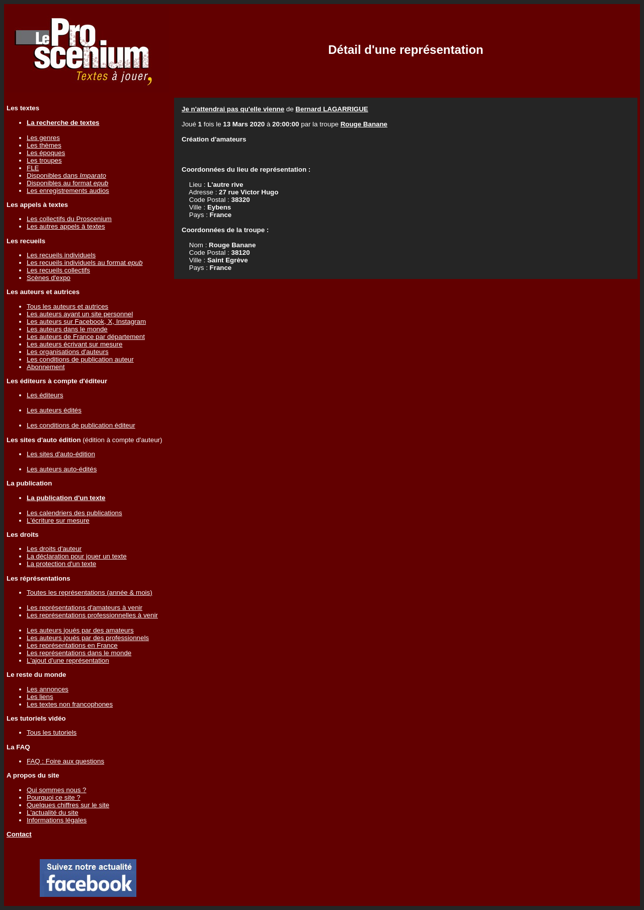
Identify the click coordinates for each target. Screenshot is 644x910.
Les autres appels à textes (66, 226)
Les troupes (44, 160)
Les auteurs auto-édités (62, 469)
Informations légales (57, 820)
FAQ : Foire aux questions (65, 761)
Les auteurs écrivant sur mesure (74, 344)
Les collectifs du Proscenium (69, 219)
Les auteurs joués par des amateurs (80, 630)
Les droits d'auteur (54, 548)
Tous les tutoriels (51, 732)
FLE (33, 168)
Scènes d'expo (48, 278)
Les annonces (47, 689)
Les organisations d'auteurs (68, 352)
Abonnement (46, 367)
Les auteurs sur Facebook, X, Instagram (86, 321)
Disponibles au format (67, 183)
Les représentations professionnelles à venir (92, 615)
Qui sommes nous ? (57, 790)
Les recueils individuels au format (84, 262)
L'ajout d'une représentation (68, 660)
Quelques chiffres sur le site (68, 805)
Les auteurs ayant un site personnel (80, 314)
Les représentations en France (72, 645)
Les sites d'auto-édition (61, 454)
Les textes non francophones (70, 704)
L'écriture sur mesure (58, 520)
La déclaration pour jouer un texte (77, 556)
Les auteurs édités (54, 410)
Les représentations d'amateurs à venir (84, 607)
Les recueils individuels (61, 255)
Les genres (43, 138)
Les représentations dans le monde (79, 653)
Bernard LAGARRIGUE (331, 109)
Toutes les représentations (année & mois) (89, 592)
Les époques (46, 153)
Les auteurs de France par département (86, 336)
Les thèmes (44, 145)
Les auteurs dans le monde (67, 329)
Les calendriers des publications (74, 513)
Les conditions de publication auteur (80, 359)
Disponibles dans (66, 175)
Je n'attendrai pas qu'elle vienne (233, 109)
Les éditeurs (45, 395)
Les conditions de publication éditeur (81, 425)
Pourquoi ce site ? (53, 797)
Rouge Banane (364, 124)
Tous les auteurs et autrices (67, 306)
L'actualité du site (52, 812)
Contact (19, 834)
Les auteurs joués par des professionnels (88, 638)
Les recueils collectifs (58, 270)
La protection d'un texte (61, 564)
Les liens (40, 697)
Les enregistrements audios (68, 190)
